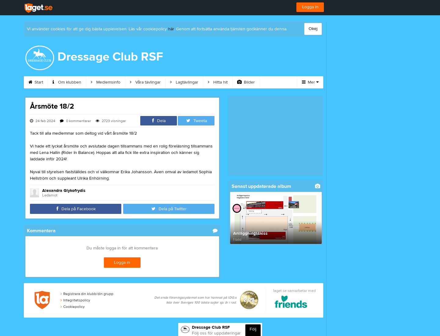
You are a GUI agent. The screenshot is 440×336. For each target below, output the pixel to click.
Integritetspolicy (75, 300)
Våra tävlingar (145, 82)
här (171, 29)
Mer (310, 82)
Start (35, 82)
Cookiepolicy (73, 306)
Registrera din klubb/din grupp (87, 293)
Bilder (246, 82)
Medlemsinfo (105, 82)
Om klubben (67, 82)
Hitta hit (218, 82)
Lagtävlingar (184, 82)
